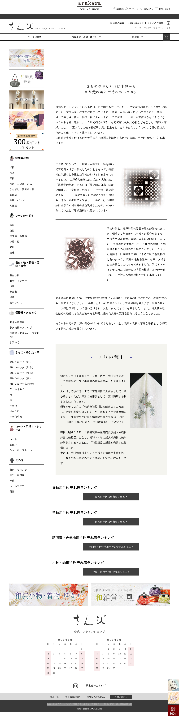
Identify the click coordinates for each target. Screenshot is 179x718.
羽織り (13, 444)
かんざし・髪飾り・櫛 (22, 189)
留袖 (12, 230)
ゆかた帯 (15, 411)
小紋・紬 (15, 241)
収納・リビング (18, 469)
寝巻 (12, 297)
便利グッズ (16, 302)
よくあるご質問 (155, 23)
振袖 (12, 225)
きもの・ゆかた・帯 (27, 352)
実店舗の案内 (117, 23)
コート (13, 439)
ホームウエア (17, 486)
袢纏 (12, 480)
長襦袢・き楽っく (26, 312)
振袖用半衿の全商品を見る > (111, 498)
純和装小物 (22, 158)
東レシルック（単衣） (22, 367)
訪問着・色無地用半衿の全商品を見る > (111, 551)
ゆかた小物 (16, 416)
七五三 (13, 205)
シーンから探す (24, 215)
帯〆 (12, 173)
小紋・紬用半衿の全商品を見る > (111, 577)
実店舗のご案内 (73, 703)
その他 (19, 460)
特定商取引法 (102, 710)
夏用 (12, 247)
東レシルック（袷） (21, 362)
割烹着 (13, 291)
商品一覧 (54, 703)
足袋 (12, 286)
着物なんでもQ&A (96, 703)
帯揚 (12, 178)
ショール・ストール (21, 450)
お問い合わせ (120, 703)
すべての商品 (34, 37)
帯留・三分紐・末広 (21, 183)
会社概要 (83, 710)
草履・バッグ (17, 200)
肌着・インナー (18, 280)
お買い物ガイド (135, 23)
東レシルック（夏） (21, 378)
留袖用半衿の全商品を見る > (111, 524)
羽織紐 (13, 194)
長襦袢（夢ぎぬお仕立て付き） (24, 335)
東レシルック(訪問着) (22, 383)
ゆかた (13, 405)
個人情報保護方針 (124, 710)
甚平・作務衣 (17, 475)
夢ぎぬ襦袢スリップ (21, 327)
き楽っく (15, 342)
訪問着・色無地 (18, 236)
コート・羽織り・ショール (28, 428)
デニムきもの (17, 389)
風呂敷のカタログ (96, 691)
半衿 (12, 167)
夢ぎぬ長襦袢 (17, 322)
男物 (12, 491)
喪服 (12, 252)
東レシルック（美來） (22, 372)
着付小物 (15, 275)
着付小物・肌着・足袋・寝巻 (27, 264)
